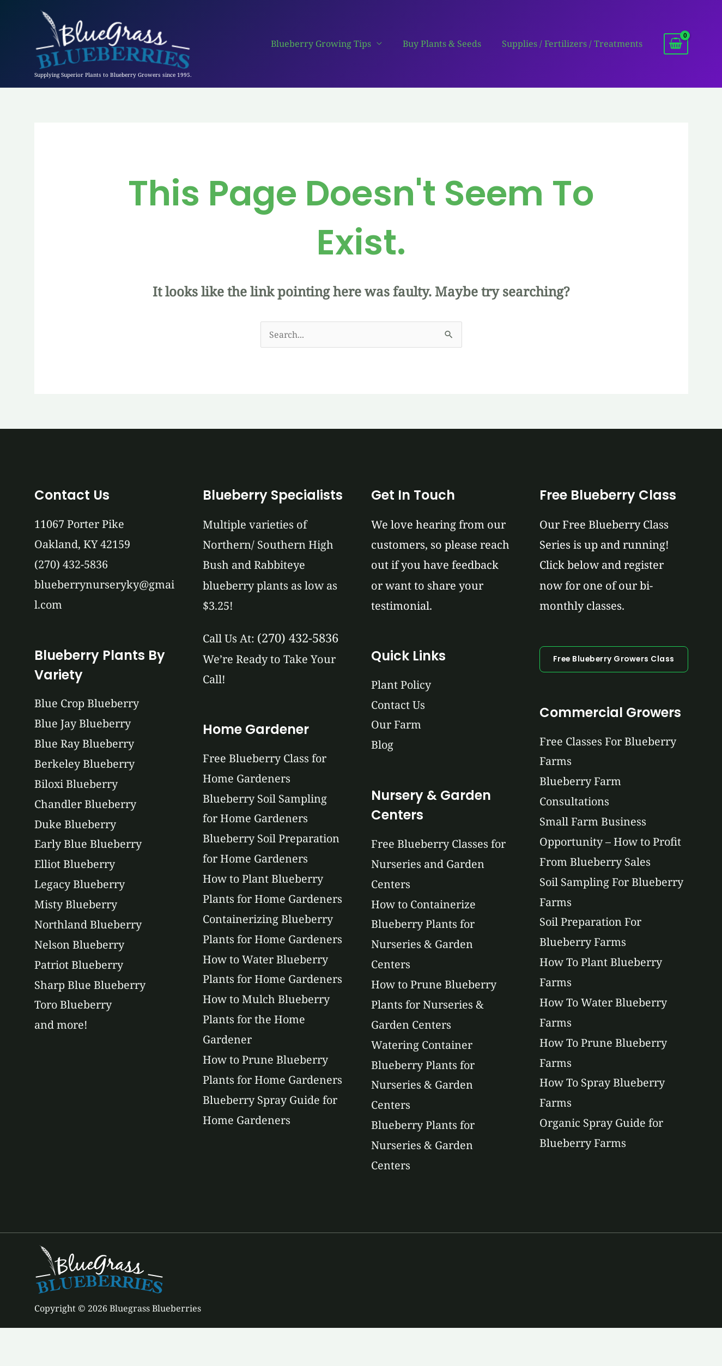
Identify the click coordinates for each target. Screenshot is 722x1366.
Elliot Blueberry (75, 866)
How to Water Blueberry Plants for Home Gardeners (265, 1021)
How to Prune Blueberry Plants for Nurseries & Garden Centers (432, 1006)
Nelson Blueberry (79, 947)
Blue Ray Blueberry (84, 745)
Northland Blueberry (88, 927)
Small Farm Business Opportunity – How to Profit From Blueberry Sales (608, 842)
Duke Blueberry (75, 826)
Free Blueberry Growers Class (612, 659)
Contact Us (396, 705)
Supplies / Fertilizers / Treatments (573, 44)
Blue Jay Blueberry (82, 725)
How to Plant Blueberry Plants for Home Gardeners (262, 900)
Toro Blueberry (73, 1008)
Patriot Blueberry (79, 967)
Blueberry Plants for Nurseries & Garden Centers (421, 1148)
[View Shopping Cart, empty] (676, 43)
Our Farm (394, 725)
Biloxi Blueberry (76, 785)
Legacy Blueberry (79, 886)
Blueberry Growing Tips (329, 44)
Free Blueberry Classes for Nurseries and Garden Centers (436, 865)
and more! (61, 1028)
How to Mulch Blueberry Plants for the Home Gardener (266, 1082)
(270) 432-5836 (71, 564)
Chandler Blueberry (85, 805)
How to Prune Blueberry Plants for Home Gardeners (265, 1142)
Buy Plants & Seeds (447, 44)
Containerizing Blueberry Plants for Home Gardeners (267, 960)
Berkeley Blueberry (84, 765)
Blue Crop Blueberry (86, 704)
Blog (380, 745)
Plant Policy (399, 685)
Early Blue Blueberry (88, 846)
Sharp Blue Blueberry (89, 988)
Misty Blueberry (75, 907)
